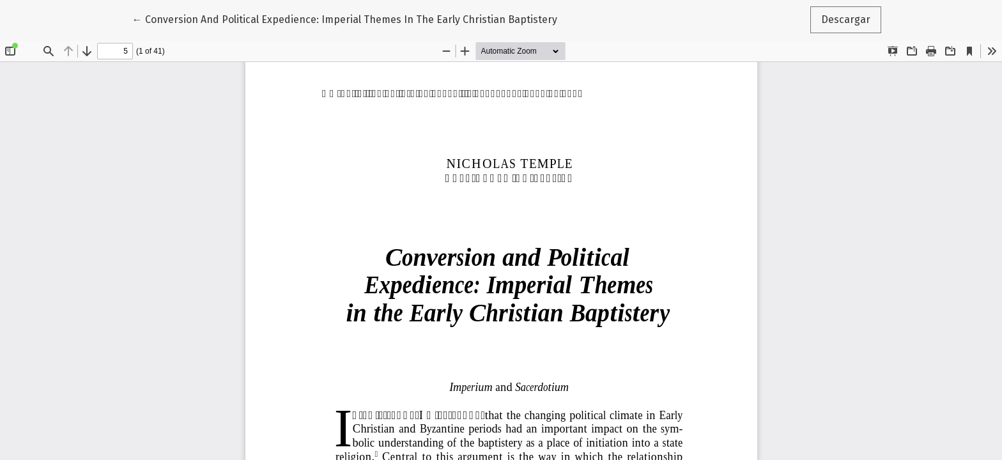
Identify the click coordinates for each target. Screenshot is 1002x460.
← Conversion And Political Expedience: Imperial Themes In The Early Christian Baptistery (344, 19)
